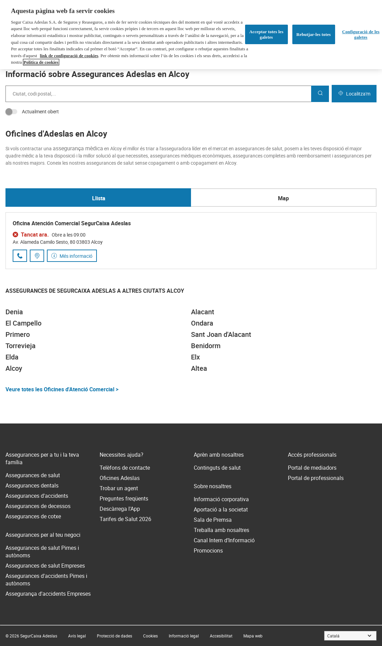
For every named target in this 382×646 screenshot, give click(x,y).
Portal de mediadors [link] (312, 467)
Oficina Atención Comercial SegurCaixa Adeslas (72, 223)
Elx (195, 357)
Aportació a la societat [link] (221, 509)
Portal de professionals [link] (316, 478)
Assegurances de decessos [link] (38, 506)
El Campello (23, 323)
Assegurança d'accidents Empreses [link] (48, 593)
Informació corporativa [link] (221, 499)
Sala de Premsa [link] (213, 519)
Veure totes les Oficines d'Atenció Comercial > (61, 389)
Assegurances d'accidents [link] (36, 495)
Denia (14, 311)
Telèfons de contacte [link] (125, 467)
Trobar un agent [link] (119, 488)
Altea (199, 368)
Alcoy (13, 368)
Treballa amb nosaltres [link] (221, 530)
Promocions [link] (208, 550)
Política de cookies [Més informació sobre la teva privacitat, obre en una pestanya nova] (41, 62)
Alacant (202, 311)
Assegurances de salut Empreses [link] (45, 565)
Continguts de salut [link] (217, 467)
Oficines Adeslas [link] (120, 478)
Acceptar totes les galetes (266, 34)
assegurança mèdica (78, 148)
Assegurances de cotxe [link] (33, 516)
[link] (77, 635)
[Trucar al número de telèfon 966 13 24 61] (20, 256)
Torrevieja (20, 345)
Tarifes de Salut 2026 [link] (125, 519)
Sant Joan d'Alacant (221, 334)
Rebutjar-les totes (313, 34)
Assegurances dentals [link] (32, 485)
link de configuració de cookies (69, 55)
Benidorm (205, 345)
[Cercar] (320, 94)
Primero (17, 334)
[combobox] (158, 94)
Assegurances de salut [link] (32, 475)
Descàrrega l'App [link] (120, 508)
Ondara (202, 323)
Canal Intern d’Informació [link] (224, 540)
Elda (11, 357)
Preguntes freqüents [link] (124, 498)
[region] (191, 34)
